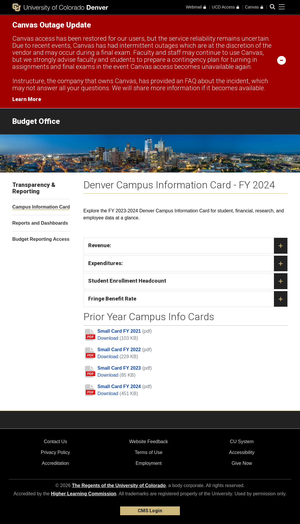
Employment (149, 463)
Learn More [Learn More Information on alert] (26, 99)
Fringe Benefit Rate (188, 299)
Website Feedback (148, 441)
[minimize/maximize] (281, 60)
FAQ (190, 81)
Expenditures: (188, 264)
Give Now (242, 463)
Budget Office (36, 121)
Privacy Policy (55, 452)
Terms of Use (148, 452)
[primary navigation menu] (282, 7)
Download (109, 338)
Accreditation (55, 463)
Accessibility (242, 452)
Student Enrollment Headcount (188, 281)
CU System (242, 441)
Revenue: (188, 246)
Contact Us (55, 441)
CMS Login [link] (150, 510)
